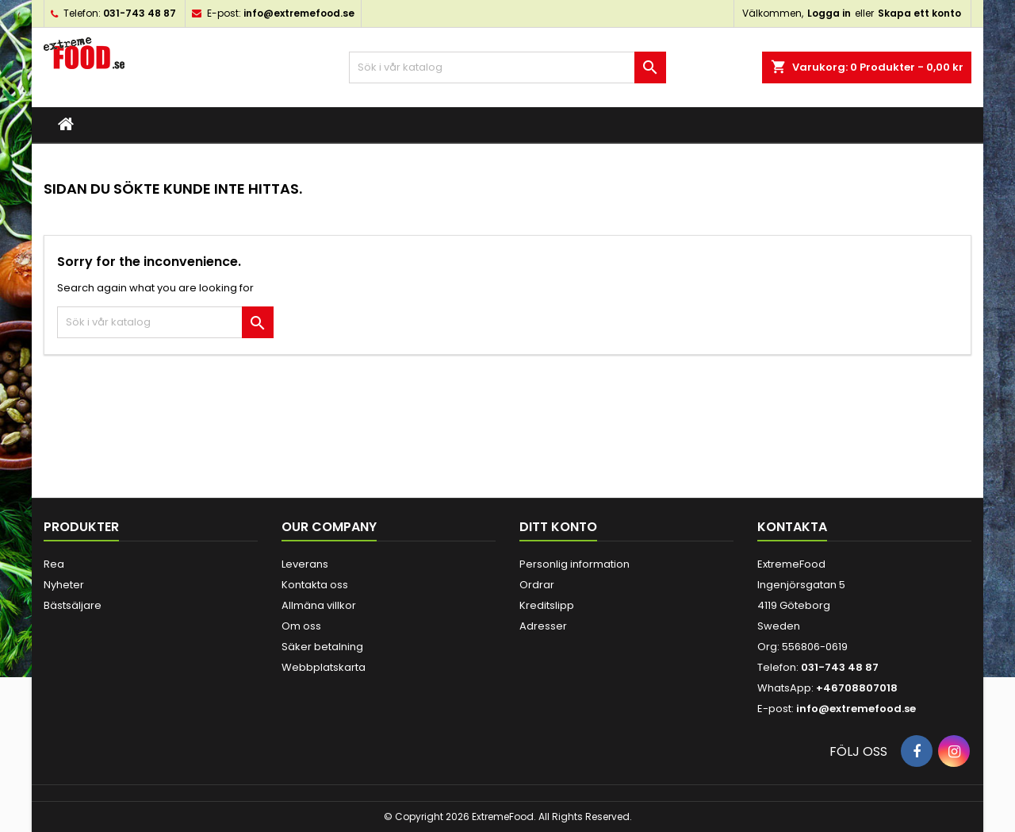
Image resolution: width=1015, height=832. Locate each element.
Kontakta (792, 527)
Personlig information (574, 564)
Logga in (829, 13)
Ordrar (536, 584)
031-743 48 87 (139, 13)
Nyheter (64, 584)
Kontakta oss (315, 584)
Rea (54, 564)
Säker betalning (322, 646)
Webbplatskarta (324, 667)
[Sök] (507, 67)
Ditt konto (558, 527)
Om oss (301, 626)
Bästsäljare (73, 605)
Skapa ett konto (919, 13)
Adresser (543, 626)
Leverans (305, 564)
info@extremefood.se (298, 13)
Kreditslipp (546, 605)
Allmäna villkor (319, 605)
